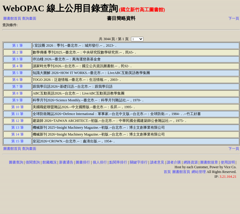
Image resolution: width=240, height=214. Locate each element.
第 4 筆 (17, 66)
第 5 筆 (17, 73)
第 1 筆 (17, 45)
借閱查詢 (33, 162)
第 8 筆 (17, 93)
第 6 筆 (17, 80)
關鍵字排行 (139, 162)
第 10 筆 (17, 107)
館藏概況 (49, 162)
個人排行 (100, 162)
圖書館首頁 (12, 18)
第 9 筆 (17, 100)
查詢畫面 (29, 18)
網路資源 (191, 162)
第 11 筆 (17, 114)
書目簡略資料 (121, 18)
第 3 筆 (17, 59)
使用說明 (228, 162)
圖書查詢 (16, 162)
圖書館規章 (209, 162)
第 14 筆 (17, 134)
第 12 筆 (17, 121)
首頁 (167, 172)
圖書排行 (83, 162)
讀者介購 (174, 162)
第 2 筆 (17, 52)
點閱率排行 (118, 162)
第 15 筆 (17, 141)
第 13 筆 (17, 127)
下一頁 (233, 18)
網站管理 (199, 172)
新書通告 (66, 162)
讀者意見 (157, 162)
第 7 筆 (17, 86)
